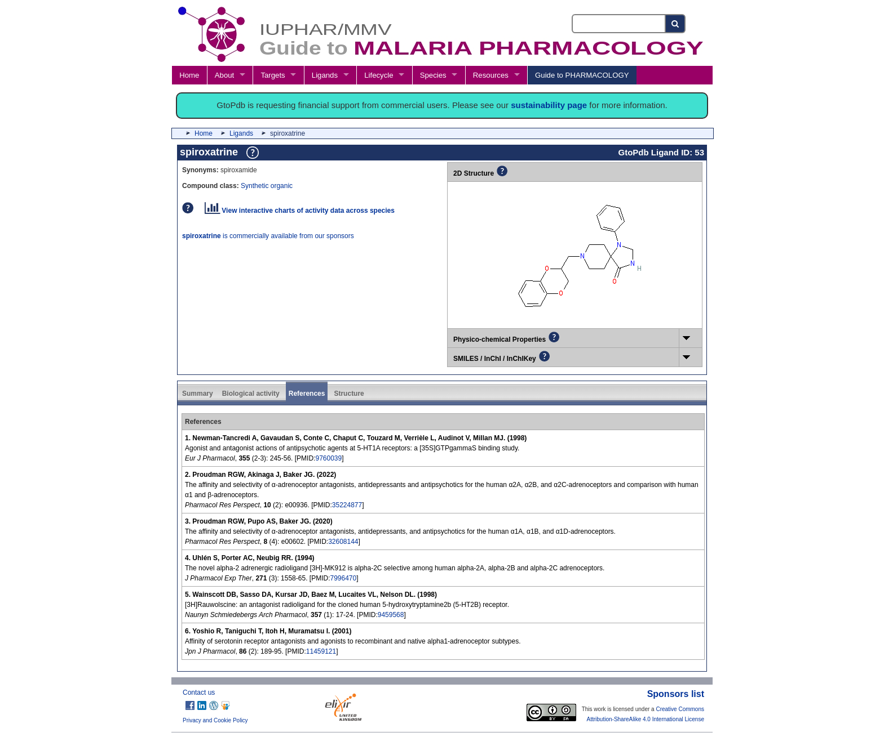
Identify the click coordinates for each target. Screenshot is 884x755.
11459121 (321, 651)
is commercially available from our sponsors (268, 236)
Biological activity (251, 393)
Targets (272, 75)
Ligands (325, 75)
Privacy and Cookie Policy (215, 720)
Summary (197, 393)
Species (433, 75)
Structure (349, 393)
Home (189, 75)
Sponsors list (675, 694)
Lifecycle (378, 75)
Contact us (199, 692)
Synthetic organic (267, 186)
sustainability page (549, 105)
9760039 (328, 458)
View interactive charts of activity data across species (300, 211)
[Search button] (676, 23)
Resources (491, 75)
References (307, 393)
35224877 (347, 505)
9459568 (391, 615)
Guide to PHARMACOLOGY (582, 75)
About (224, 75)
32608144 (343, 542)
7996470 (343, 578)
